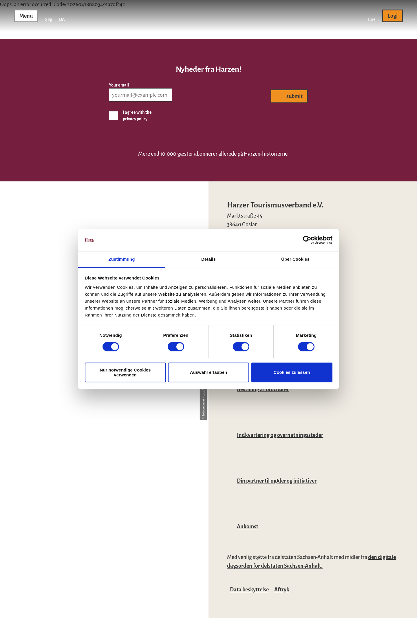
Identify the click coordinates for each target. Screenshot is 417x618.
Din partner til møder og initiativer (277, 481)
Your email (119, 85)
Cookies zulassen (292, 372)
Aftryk (281, 590)
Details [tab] (208, 259)
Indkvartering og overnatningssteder (280, 435)
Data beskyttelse (249, 590)
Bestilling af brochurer (263, 389)
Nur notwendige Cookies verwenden (125, 372)
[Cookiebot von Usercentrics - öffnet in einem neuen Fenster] (307, 240)
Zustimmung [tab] (122, 259)
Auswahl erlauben (208, 372)
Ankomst (247, 526)
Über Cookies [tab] (295, 259)
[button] (371, 16)
